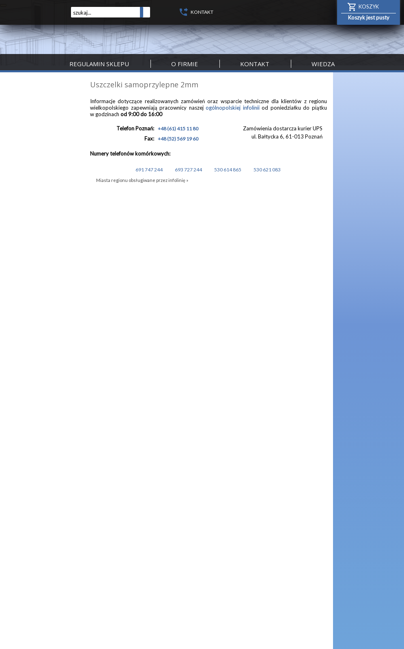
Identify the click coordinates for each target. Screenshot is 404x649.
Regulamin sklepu (99, 64)
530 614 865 (227, 170)
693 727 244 (188, 170)
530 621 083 (267, 170)
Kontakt (254, 64)
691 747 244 (149, 170)
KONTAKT (202, 12)
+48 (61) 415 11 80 (178, 128)
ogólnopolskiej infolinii (233, 107)
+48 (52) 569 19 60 (178, 139)
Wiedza (323, 64)
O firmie (184, 64)
